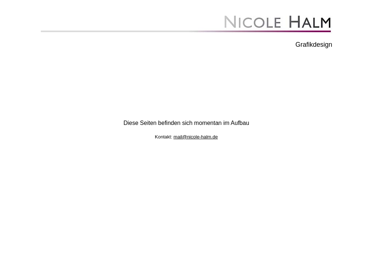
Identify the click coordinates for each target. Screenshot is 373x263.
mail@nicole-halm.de (195, 137)
